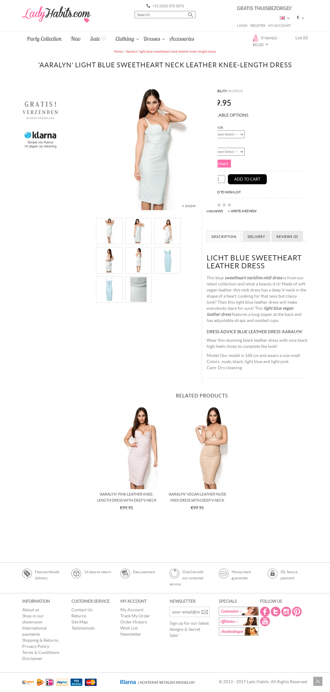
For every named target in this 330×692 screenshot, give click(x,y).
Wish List (129, 628)
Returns (78, 615)
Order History (133, 622)
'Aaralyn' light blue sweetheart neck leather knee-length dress (170, 51)
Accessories (181, 38)
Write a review (243, 211)
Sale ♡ (98, 38)
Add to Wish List (227, 192)
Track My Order (135, 615)
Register (257, 25)
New (76, 38)
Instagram (286, 611)
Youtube (265, 621)
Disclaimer (32, 658)
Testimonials (83, 628)
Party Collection (44, 38)
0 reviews (215, 211)
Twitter (276, 611)
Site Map (79, 622)
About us (30, 609)
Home (118, 51)
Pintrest (297, 611)
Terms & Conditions (40, 652)
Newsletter (130, 634)
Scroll (317, 681)
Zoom (190, 206)
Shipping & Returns (40, 640)
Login (242, 25)
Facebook (265, 611)
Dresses (151, 38)
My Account (279, 25)
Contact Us (81, 609)
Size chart (219, 163)
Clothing (124, 38)
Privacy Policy (35, 646)
